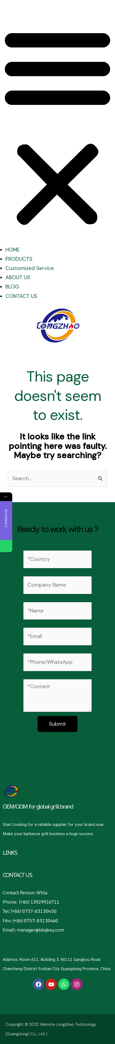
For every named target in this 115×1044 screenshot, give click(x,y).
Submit (57, 724)
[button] (57, 127)
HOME (12, 249)
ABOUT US (17, 277)
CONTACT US (21, 296)
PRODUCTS (18, 259)
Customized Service (29, 268)
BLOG (12, 286)
